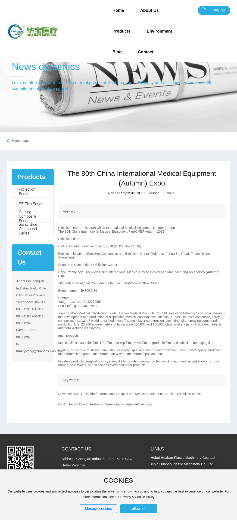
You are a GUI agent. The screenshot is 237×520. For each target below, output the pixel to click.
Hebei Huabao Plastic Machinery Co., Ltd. (183, 457)
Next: (62, 404)
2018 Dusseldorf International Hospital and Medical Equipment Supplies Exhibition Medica (138, 394)
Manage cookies (98, 509)
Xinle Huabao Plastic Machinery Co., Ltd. (182, 464)
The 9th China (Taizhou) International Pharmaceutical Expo (109, 404)
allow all (138, 509)
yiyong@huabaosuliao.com (43, 351)
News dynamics (46, 66)
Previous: (65, 394)
